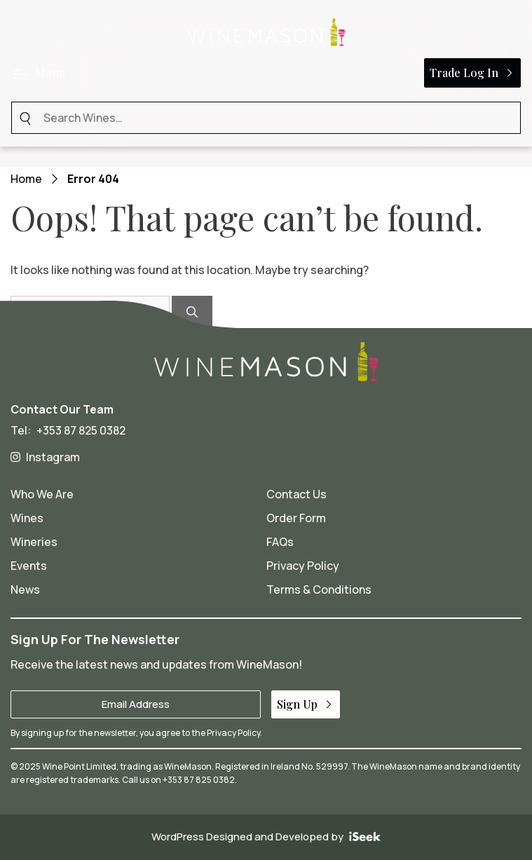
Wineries (34, 542)
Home (26, 178)
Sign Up (305, 704)
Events (29, 565)
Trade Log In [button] (472, 72)
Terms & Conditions (318, 589)
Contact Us (296, 494)
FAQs (280, 542)
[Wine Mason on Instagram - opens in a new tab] (266, 457)
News (25, 589)
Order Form (296, 518)
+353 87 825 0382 (80, 430)
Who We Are (42, 494)
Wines (27, 518)
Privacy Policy (302, 565)
